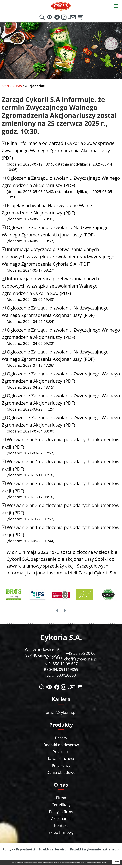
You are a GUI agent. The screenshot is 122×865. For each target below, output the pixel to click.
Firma (61, 797)
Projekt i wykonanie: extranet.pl (94, 849)
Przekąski (61, 751)
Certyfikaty (61, 804)
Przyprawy (61, 765)
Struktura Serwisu (52, 849)
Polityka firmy (61, 811)
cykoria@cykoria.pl (80, 659)
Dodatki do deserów (61, 744)
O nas (17, 85)
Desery (61, 737)
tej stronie (67, 862)
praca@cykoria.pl (61, 712)
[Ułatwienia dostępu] (49, 17)
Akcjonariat (61, 818)
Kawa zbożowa (61, 758)
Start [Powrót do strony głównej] (5, 85)
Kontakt (61, 825)
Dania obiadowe (61, 772)
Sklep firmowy (61, 832)
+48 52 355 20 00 (80, 653)
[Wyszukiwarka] (42, 17)
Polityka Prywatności (19, 849)
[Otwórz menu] (116, 5)
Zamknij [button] (116, 862)
